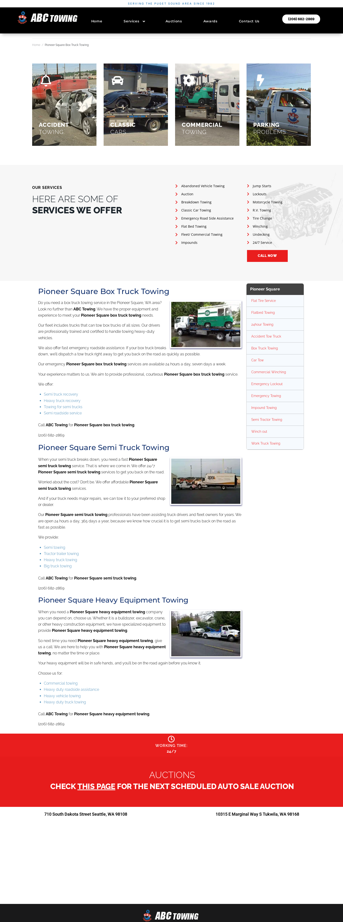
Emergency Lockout (266, 384)
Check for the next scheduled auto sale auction (172, 787)
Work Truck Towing (265, 443)
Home (36, 45)
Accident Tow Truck (266, 336)
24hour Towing (262, 324)
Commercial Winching (268, 372)
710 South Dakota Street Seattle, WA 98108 (86, 815)
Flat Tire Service (263, 301)
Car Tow (257, 360)
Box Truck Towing (264, 348)
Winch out (259, 431)
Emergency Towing (266, 396)
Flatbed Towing (263, 312)
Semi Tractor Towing (266, 420)
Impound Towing (264, 408)
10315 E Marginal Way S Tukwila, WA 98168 (257, 815)
